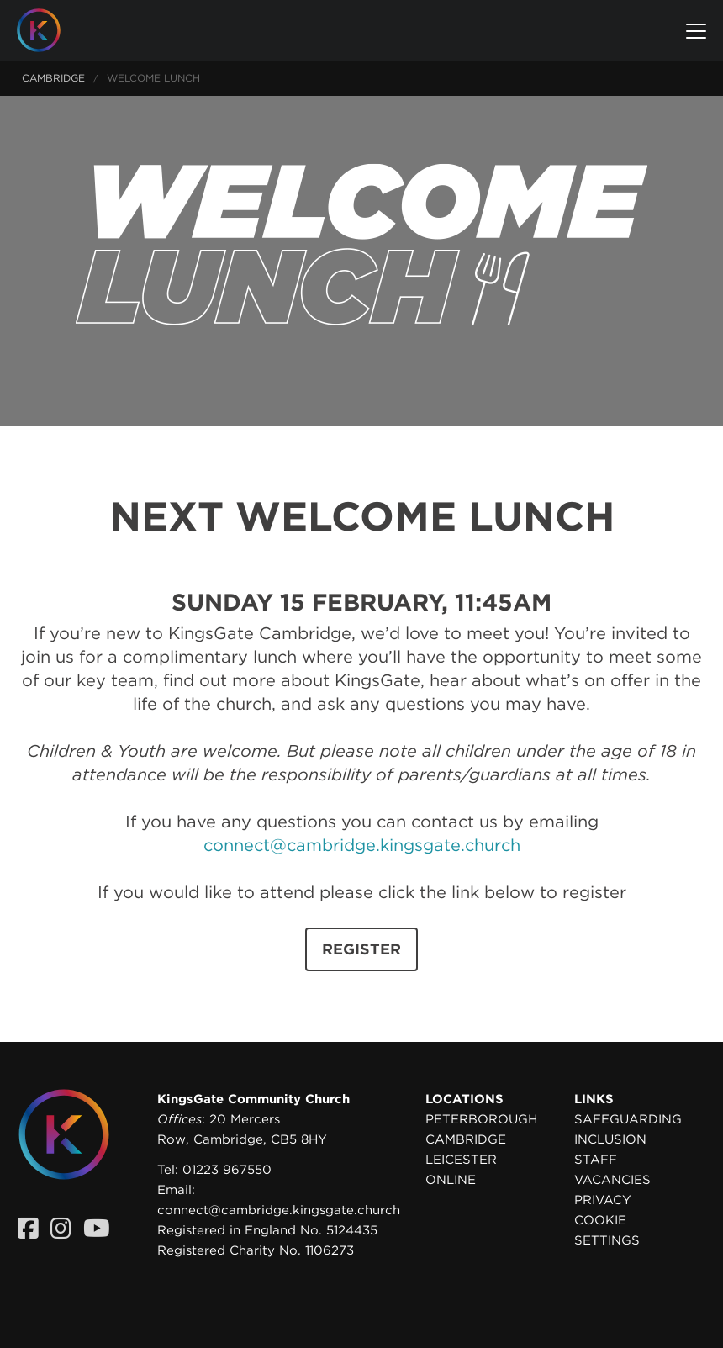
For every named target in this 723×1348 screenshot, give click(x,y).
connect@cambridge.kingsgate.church (361, 845)
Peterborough (481, 1119)
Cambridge (53, 77)
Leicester (461, 1159)
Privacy (602, 1200)
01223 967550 (227, 1169)
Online (450, 1179)
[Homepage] (51, 30)
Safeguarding (628, 1119)
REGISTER (361, 949)
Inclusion (610, 1139)
